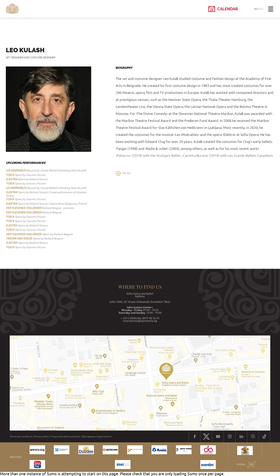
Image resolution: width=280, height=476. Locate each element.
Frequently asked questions (65, 436)
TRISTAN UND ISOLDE (19, 238)
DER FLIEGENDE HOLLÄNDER (24, 208)
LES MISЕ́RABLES (16, 170)
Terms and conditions (21, 436)
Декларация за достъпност (97, 436)
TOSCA (10, 174)
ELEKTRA (11, 179)
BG (256, 9)
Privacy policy (41, 436)
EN (261, 9)
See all (126, 173)
